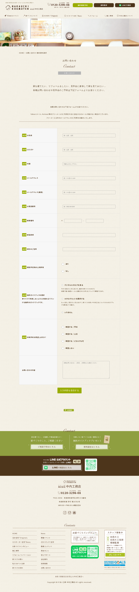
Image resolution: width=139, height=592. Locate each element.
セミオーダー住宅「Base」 (21, 542)
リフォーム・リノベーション (21, 555)
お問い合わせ (46, 568)
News (43, 533)
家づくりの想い (17, 559)
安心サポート (45, 555)
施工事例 (15, 550)
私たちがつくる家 (18, 563)
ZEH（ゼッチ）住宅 (47, 542)
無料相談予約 (83, 5)
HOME (14, 533)
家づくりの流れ (17, 568)
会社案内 (44, 559)
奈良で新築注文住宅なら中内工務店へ (69, 576)
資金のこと (45, 550)
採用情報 (44, 563)
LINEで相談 (125, 5)
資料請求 (104, 5)
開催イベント (45, 538)
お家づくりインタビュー (20, 546)
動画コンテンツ (46, 546)
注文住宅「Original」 (20, 538)
